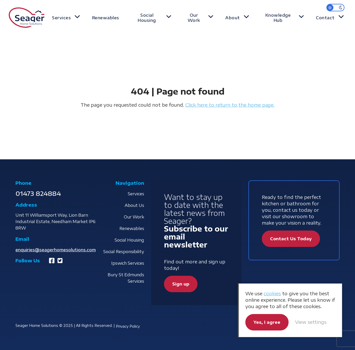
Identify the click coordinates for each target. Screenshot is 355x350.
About (238, 17)
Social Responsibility (123, 251)
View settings (310, 322)
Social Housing (154, 17)
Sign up (180, 284)
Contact (327, 17)
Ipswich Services (127, 263)
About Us (134, 205)
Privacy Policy (128, 326)
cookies (272, 293)
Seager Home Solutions (26, 18)
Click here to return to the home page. (229, 105)
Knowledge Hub (282, 17)
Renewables (112, 17)
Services (71, 17)
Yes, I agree (267, 322)
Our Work (201, 17)
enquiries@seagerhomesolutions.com (55, 249)
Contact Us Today (291, 238)
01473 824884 (38, 193)
